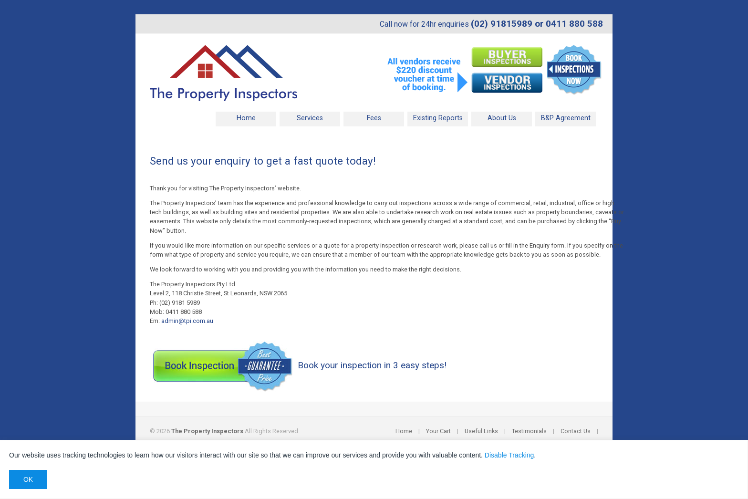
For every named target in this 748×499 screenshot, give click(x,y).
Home (246, 118)
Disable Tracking (509, 455)
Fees (374, 118)
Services (310, 118)
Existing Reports (438, 118)
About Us (502, 118)
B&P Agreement (566, 118)
